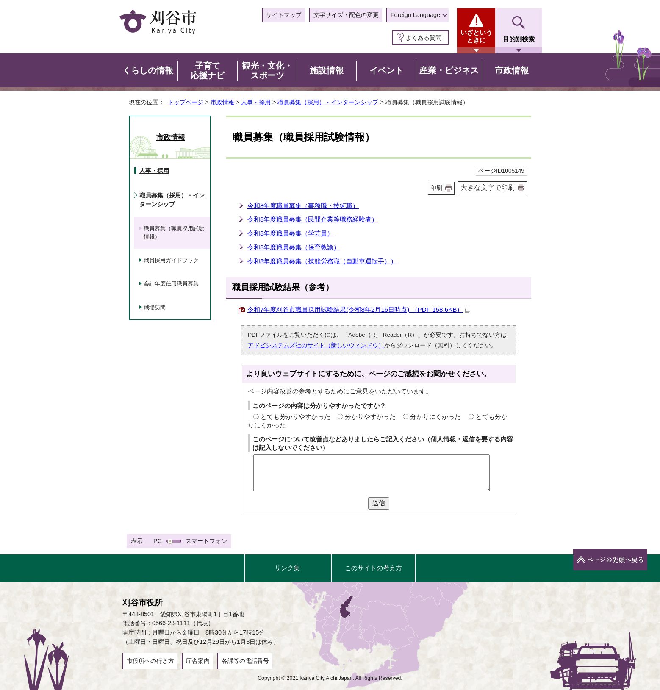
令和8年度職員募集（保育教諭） (293, 247)
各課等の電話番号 (245, 660)
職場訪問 (155, 307)
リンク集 (287, 567)
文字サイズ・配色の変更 (346, 14)
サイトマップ (284, 14)
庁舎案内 (198, 660)
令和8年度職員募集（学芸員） (290, 233)
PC (157, 541)
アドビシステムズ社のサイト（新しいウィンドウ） (316, 345)
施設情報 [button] (327, 70)
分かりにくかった (435, 416)
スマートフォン (206, 541)
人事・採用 (256, 102)
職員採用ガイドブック (171, 260)
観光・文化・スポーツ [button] (267, 70)
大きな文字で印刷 (487, 187)
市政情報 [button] (512, 70)
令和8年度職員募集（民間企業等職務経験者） (312, 219)
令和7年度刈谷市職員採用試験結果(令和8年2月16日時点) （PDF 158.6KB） (358, 309)
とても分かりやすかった (295, 416)
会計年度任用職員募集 (171, 283)
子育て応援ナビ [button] (208, 70)
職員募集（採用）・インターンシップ (327, 102)
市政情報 (222, 102)
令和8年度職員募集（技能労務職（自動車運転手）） (322, 261)
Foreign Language (415, 14)
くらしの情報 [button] (147, 70)
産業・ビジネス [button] (449, 70)
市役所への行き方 (150, 660)
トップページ (185, 102)
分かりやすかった (370, 416)
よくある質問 (423, 37)
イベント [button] (386, 70)
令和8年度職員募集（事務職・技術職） (303, 205)
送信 (378, 503)
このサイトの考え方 (373, 567)
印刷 (436, 188)
